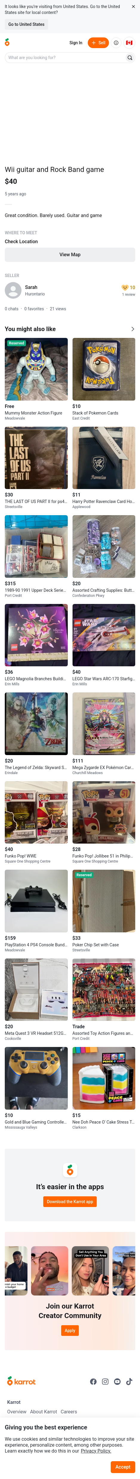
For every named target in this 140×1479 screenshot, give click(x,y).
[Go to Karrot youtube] (117, 1381)
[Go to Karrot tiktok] (129, 1381)
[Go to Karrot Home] (21, 1381)
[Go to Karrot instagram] (105, 1381)
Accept (123, 1467)
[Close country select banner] (133, 6)
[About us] (116, 42)
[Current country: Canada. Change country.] (129, 43)
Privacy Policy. (96, 1451)
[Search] (130, 57)
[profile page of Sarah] (13, 290)
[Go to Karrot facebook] (93, 1381)
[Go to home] (7, 42)
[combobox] (65, 57)
